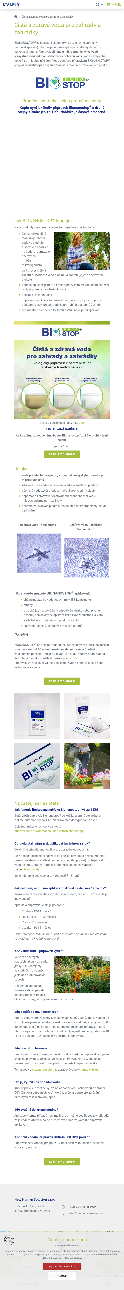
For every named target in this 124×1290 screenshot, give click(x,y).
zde (81, 423)
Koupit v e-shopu (62, 454)
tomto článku (89, 1069)
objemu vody (30, 869)
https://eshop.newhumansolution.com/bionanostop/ (49, 831)
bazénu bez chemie (44, 1069)
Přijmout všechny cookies (62, 1266)
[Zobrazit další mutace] (102, 4)
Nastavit (62, 1275)
